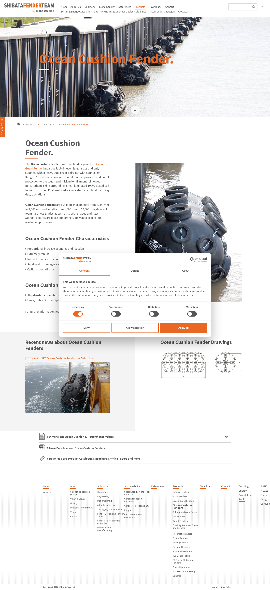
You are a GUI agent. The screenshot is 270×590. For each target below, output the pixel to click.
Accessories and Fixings (184, 571)
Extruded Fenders (181, 547)
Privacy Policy (225, 587)
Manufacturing (104, 500)
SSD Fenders (179, 516)
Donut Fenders (180, 521)
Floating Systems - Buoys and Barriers (185, 526)
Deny (86, 327)
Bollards (177, 575)
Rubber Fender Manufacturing (104, 529)
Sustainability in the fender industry (137, 493)
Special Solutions (181, 567)
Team (73, 512)
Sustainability (107, 6)
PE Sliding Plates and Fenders (183, 561)
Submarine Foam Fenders (185, 512)
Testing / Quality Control (109, 509)
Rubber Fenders (181, 492)
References (124, 6)
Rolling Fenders (180, 542)
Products (140, 6)
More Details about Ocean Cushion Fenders (77, 448)
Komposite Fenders (182, 551)
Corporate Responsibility (136, 505)
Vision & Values (77, 498)
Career (73, 516)
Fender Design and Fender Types (110, 515)
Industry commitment (81, 507)
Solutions (89, 6)
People (127, 510)
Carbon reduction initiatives (133, 500)
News (64, 6)
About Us (75, 6)
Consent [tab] (84, 270)
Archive (47, 492)
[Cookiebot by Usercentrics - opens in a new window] (192, 259)
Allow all (183, 327)
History (74, 503)
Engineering (103, 496)
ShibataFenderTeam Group (80, 493)
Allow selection (135, 327)
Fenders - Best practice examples (108, 522)
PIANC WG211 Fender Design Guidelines (123, 11)
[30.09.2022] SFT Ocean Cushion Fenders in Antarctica (59, 358)
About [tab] (185, 270)
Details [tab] (135, 270)
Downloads (155, 6)
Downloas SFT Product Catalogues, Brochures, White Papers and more (94, 459)
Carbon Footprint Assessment (133, 515)
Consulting (102, 492)
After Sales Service (106, 505)
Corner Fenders (180, 538)
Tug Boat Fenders (181, 555)
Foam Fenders (48, 124)
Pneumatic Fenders (182, 533)
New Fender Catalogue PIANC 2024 (169, 11)
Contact (169, 6)
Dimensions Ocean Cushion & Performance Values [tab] (81, 437)
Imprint (215, 587)
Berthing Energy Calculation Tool (79, 11)
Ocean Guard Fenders (183, 501)
